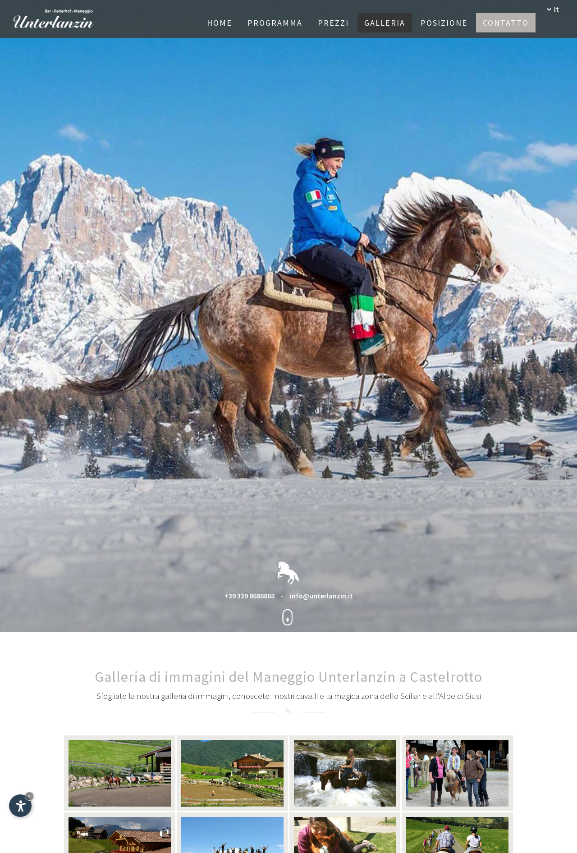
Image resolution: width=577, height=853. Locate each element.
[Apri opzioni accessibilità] (20, 805)
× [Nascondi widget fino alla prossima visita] (29, 796)
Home (219, 23)
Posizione (444, 23)
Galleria (384, 23)
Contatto (506, 23)
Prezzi (333, 23)
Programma (274, 23)
